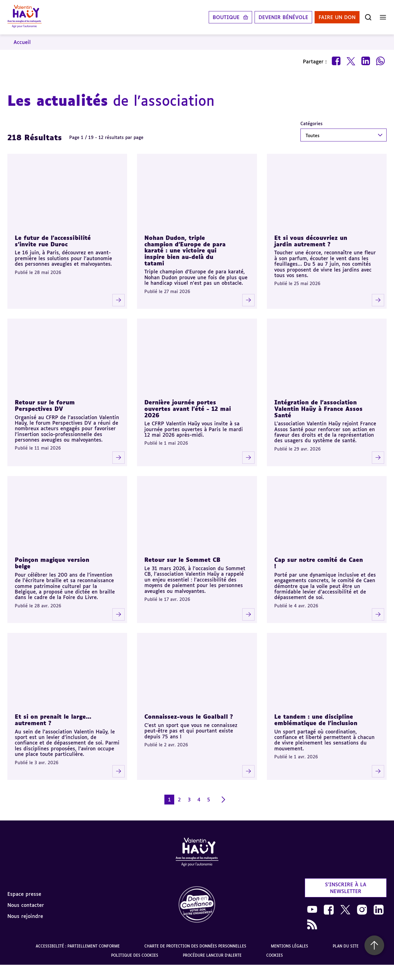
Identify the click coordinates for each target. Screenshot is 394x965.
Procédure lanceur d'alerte (212, 955)
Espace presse (24, 894)
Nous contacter (25, 905)
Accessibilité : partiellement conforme (78, 946)
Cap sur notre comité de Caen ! (318, 563)
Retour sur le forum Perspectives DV (45, 405)
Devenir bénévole (283, 17)
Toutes (313, 135)
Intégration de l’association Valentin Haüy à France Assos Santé (318, 408)
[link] (197, 904)
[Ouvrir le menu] (383, 17)
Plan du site (346, 946)
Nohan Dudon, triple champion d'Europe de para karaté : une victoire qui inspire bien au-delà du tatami (185, 250)
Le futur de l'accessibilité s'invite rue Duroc (53, 241)
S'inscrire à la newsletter (345, 887)
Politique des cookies (134, 955)
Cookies (274, 955)
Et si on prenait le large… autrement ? (53, 719)
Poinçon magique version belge (52, 563)
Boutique (226, 17)
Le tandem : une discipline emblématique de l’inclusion (315, 719)
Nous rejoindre (25, 916)
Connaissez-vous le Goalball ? (188, 716)
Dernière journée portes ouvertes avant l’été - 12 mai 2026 (187, 408)
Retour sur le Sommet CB (182, 559)
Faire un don (337, 17)
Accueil (22, 42)
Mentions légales (289, 946)
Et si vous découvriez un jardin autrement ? (310, 241)
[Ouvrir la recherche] (368, 17)
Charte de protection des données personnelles (195, 946)
